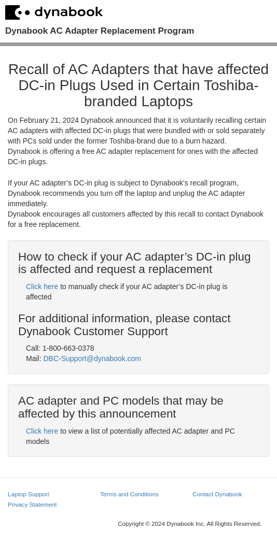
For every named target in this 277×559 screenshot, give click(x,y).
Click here (42, 286)
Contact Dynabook (217, 494)
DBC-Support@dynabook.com (92, 358)
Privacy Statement (32, 504)
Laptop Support (28, 494)
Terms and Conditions (129, 494)
